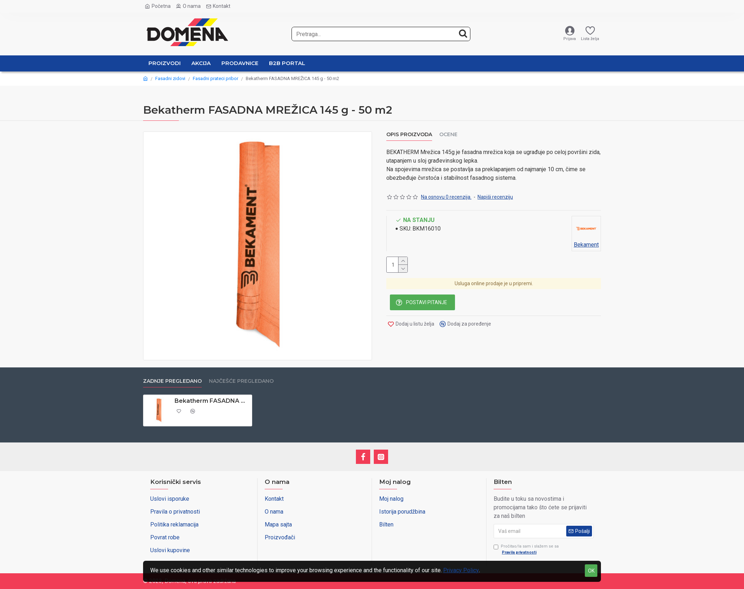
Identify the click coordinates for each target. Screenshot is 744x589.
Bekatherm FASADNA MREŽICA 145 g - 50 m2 (212, 400)
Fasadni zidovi (170, 78)
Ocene (448, 135)
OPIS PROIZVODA (409, 135)
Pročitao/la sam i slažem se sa (526, 549)
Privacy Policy (461, 570)
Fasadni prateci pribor (215, 78)
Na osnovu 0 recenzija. (446, 195)
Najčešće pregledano (241, 381)
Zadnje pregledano (172, 381)
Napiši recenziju (495, 195)
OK (591, 571)
